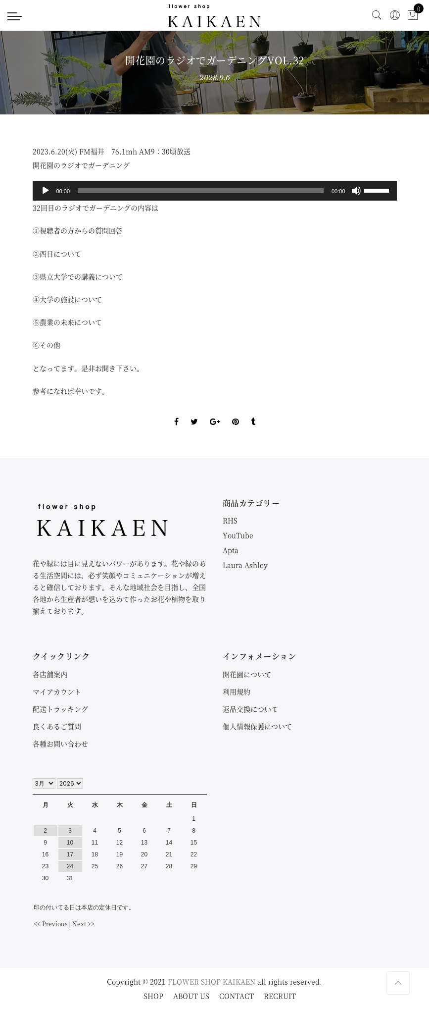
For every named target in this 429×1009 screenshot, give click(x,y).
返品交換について (250, 709)
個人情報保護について (257, 726)
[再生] (45, 191)
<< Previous (51, 923)
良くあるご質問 (57, 726)
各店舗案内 (50, 674)
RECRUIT (280, 996)
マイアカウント (57, 691)
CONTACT (236, 996)
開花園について (247, 674)
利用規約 (236, 691)
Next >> (83, 923)
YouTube (238, 535)
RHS (230, 520)
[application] (215, 191)
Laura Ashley (245, 565)
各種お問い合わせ (60, 743)
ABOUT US (191, 996)
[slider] (201, 190)
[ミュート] (356, 191)
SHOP (153, 996)
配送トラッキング (60, 709)
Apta (230, 550)
